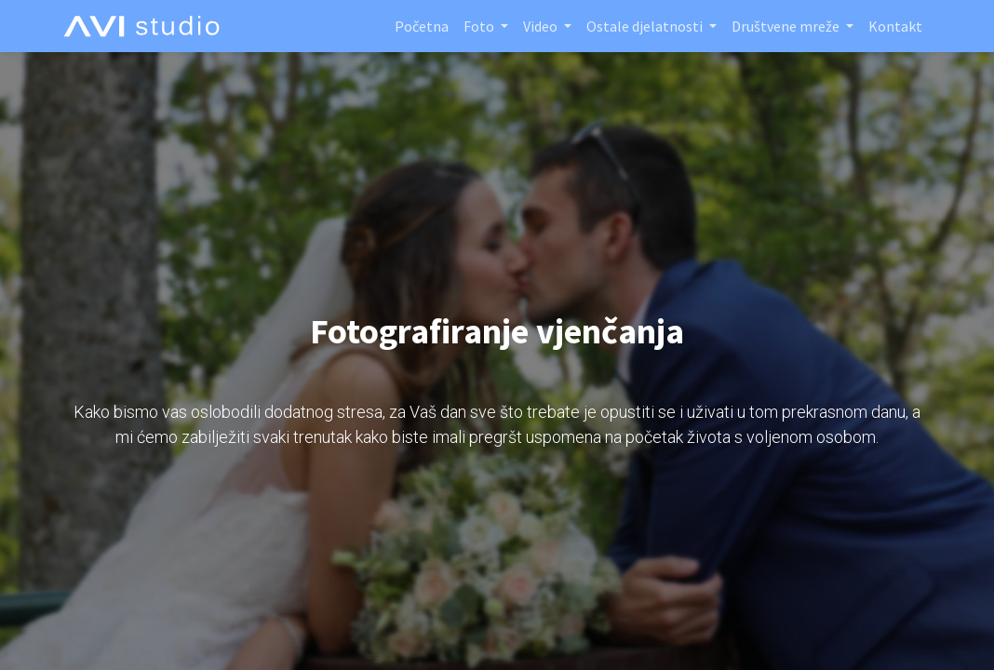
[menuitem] (421, 26)
